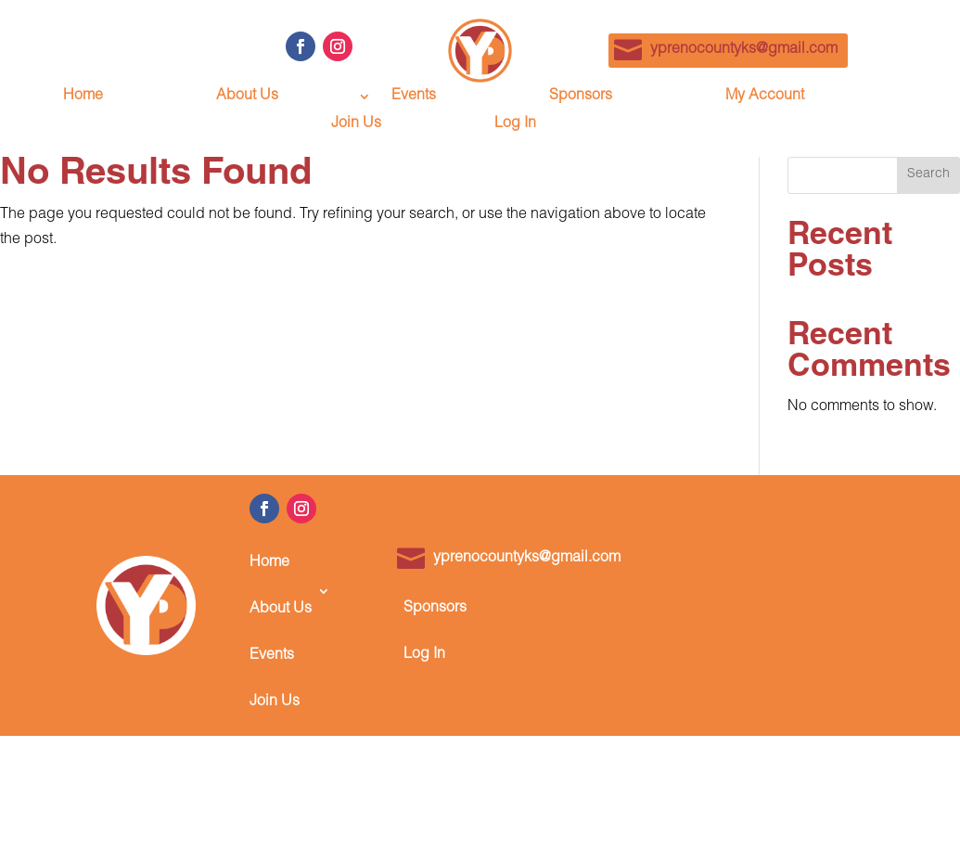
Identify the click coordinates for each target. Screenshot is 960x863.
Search (928, 174)
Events (413, 97)
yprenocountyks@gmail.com (744, 50)
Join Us (356, 125)
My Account (764, 97)
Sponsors (580, 97)
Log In (515, 125)
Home (83, 97)
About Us (247, 97)
